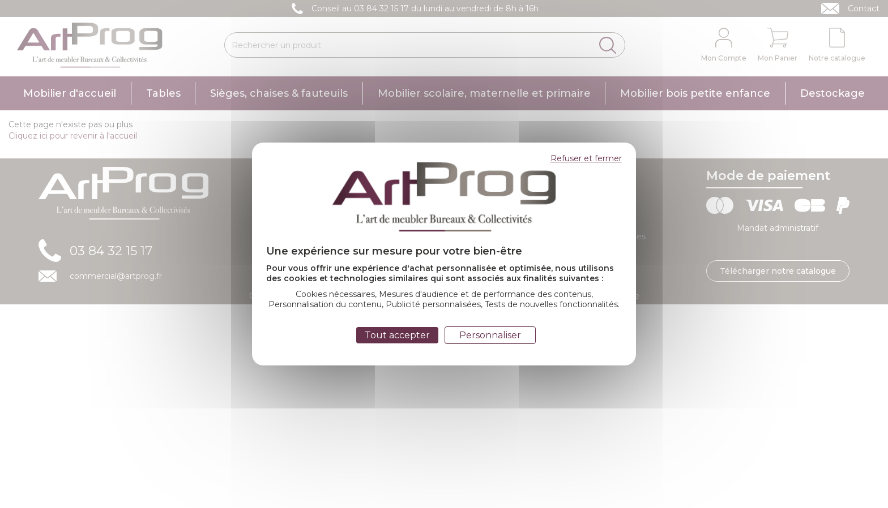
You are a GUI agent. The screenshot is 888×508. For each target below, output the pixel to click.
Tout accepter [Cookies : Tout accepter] (397, 335)
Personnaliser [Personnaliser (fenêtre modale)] (490, 335)
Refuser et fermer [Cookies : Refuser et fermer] (586, 158)
